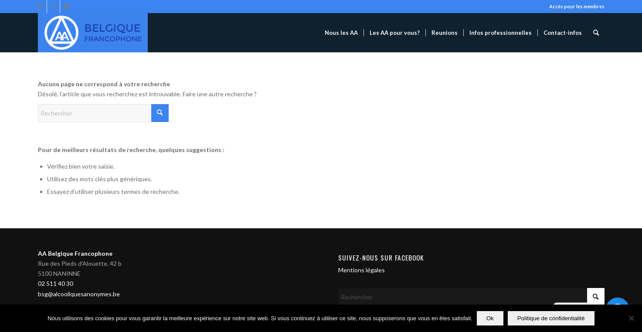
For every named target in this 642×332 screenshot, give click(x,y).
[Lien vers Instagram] (40, 6)
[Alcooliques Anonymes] (93, 32)
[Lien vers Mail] (66, 6)
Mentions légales (361, 270)
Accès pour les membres (577, 6)
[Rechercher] (596, 32)
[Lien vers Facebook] (53, 6)
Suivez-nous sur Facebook (381, 257)
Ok (490, 318)
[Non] (631, 318)
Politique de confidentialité (551, 318)
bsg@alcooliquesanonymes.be (79, 294)
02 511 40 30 (55, 283)
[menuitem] (341, 32)
